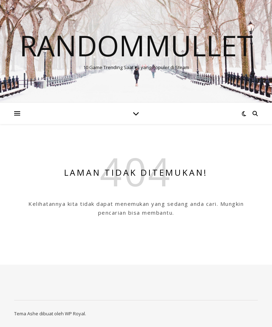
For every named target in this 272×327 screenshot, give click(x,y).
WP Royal (75, 313)
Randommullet (136, 45)
